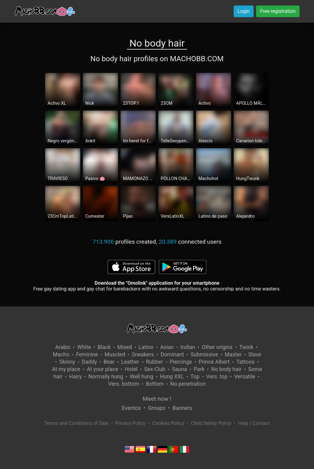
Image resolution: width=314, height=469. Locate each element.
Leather (130, 362)
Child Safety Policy (211, 423)
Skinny (67, 362)
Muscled (115, 354)
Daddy (89, 362)
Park (198, 369)
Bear (109, 362)
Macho (61, 354)
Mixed (124, 347)
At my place (66, 369)
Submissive (204, 354)
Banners (182, 408)
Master (233, 354)
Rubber (154, 362)
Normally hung (105, 376)
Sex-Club (154, 369)
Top (195, 376)
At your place (102, 369)
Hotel (131, 369)
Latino (146, 347)
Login (244, 11)
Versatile (244, 376)
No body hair (226, 369)
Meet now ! (157, 398)
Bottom (155, 384)
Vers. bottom (123, 384)
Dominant (172, 354)
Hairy (75, 376)
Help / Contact (254, 423)
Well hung (141, 376)
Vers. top (217, 376)
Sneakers (143, 354)
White (84, 347)
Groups (156, 408)
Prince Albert (214, 362)
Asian (167, 347)
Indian (187, 347)
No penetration (188, 384)
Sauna (179, 369)
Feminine (87, 354)
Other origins (217, 347)
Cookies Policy (168, 423)
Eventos (131, 408)
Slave (254, 354)
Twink (246, 347)
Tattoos (245, 362)
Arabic (63, 347)
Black (104, 347)
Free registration (278, 11)
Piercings (181, 362)
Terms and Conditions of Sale (76, 423)
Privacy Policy (130, 423)
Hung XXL (172, 376)
